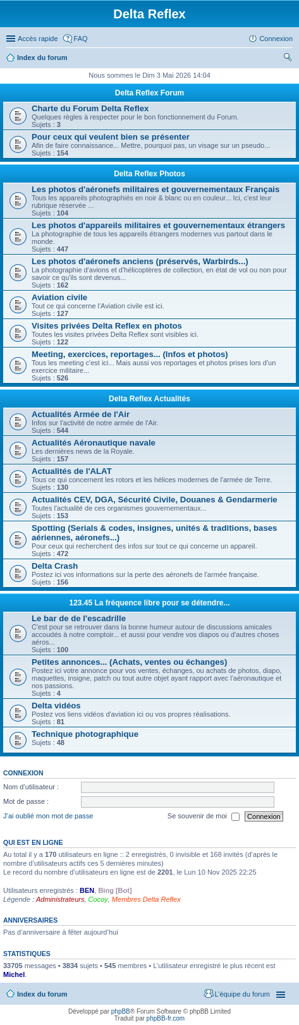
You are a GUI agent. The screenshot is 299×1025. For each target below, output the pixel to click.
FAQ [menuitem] (81, 38)
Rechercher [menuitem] (288, 59)
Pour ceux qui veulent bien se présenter (111, 137)
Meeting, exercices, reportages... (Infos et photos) (130, 354)
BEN (87, 890)
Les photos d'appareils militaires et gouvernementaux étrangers (158, 225)
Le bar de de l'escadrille (79, 618)
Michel (14, 974)
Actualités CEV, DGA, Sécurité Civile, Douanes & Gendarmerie (155, 499)
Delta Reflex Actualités (149, 398)
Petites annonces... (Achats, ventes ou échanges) (129, 662)
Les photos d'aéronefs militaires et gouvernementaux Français (155, 189)
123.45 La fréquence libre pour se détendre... (149, 602)
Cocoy (98, 899)
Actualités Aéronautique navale (94, 442)
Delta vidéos (56, 705)
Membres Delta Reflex (146, 899)
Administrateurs (60, 899)
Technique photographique (85, 734)
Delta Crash (55, 566)
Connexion (23, 773)
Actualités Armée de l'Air (81, 414)
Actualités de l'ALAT (72, 471)
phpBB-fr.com (166, 1018)
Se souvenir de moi (204, 816)
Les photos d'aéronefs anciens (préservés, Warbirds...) (140, 261)
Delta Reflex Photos (149, 173)
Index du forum (42, 57)
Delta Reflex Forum (149, 92)
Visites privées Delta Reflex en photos (107, 326)
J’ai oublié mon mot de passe (48, 816)
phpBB (120, 1011)
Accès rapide (38, 38)
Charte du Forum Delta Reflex (90, 108)
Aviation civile (59, 297)
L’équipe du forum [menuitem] (242, 994)
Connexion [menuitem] (276, 38)
